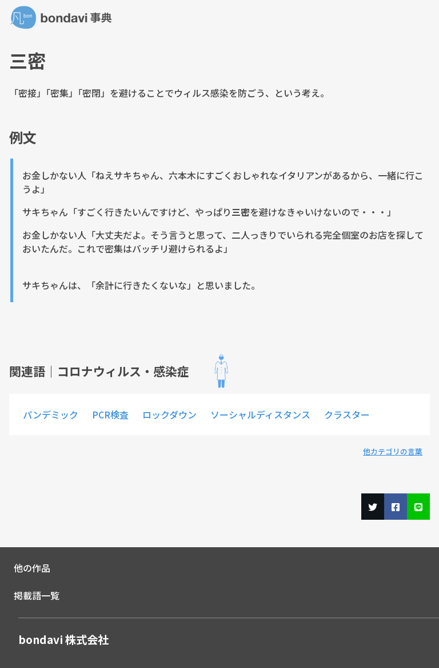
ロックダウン (169, 414)
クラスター (347, 414)
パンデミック (50, 414)
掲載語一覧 (36, 595)
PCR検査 (110, 414)
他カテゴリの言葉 (392, 451)
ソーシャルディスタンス (260, 414)
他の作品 (32, 568)
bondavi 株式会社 (63, 639)
